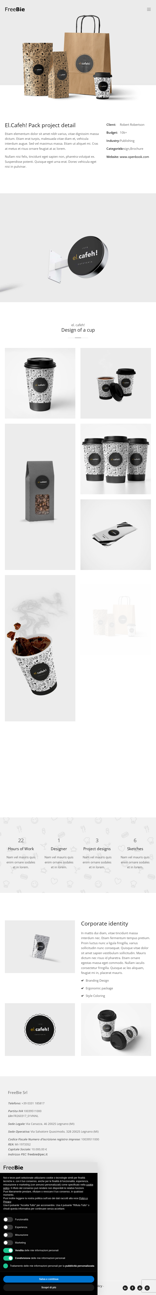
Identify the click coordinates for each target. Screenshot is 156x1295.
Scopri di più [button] (48, 1287)
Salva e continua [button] (48, 1279)
